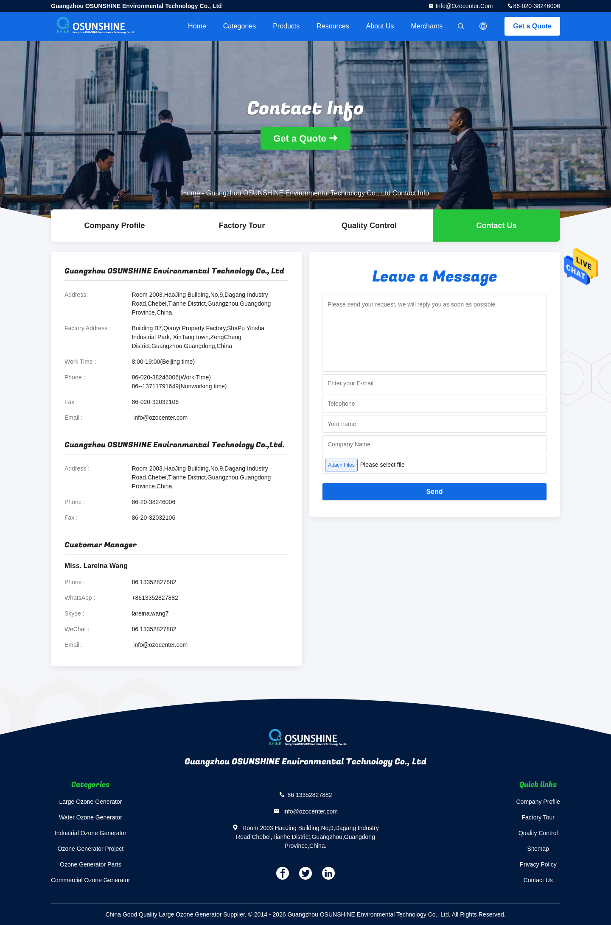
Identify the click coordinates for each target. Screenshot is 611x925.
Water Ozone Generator (90, 817)
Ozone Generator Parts (90, 864)
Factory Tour (242, 225)
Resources (333, 26)
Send (434, 491)
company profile (114, 225)
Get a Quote (532, 26)
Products (286, 26)
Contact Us (496, 225)
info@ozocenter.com (463, 6)
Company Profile (538, 801)
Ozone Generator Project (91, 848)
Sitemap (538, 848)
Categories (239, 26)
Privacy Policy (538, 864)
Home (197, 26)
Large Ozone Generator (90, 801)
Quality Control (369, 225)
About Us (380, 26)
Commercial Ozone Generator (90, 880)
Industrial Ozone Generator (90, 833)
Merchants (427, 26)
